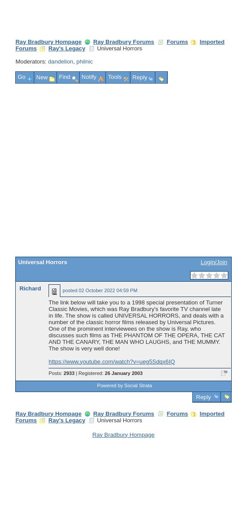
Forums (177, 42)
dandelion (60, 61)
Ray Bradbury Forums (123, 42)
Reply (203, 397)
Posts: (61, 373)
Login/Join (214, 262)
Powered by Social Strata (124, 385)
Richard (30, 288)
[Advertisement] (82, 170)
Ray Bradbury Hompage (48, 42)
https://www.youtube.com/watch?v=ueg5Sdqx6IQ (112, 361)
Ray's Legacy (67, 48)
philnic (85, 61)
